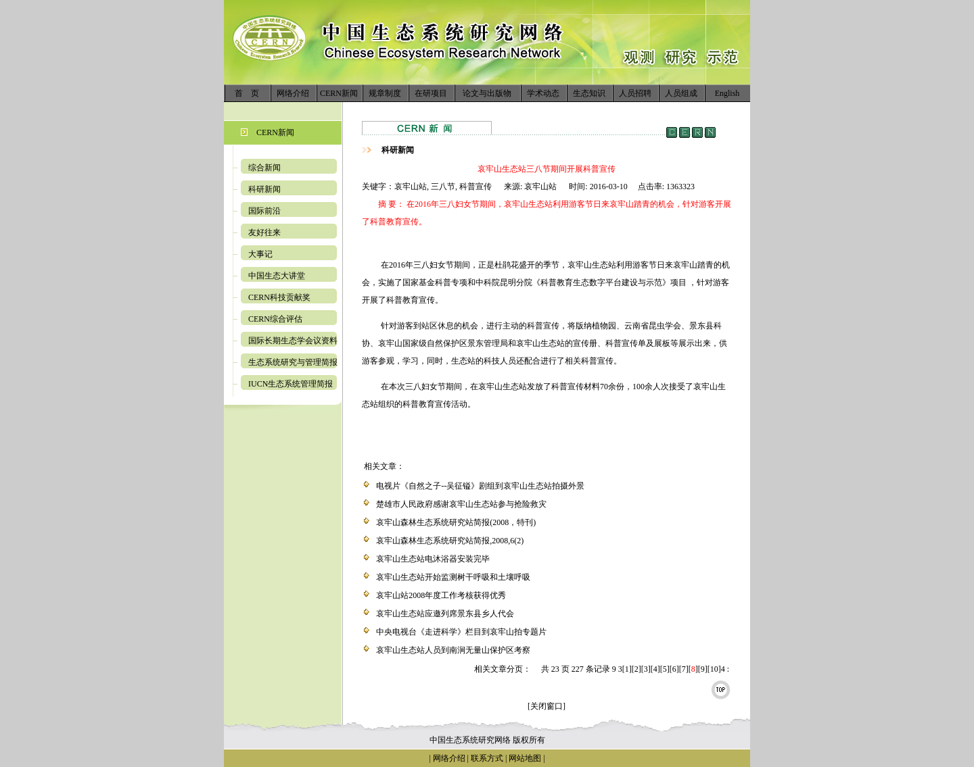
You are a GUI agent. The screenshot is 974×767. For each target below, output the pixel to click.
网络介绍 (293, 93)
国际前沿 (264, 211)
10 (714, 669)
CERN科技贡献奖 (279, 297)
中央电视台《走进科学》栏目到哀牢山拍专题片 (461, 632)
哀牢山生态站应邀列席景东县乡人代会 (445, 613)
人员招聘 (635, 93)
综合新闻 (264, 167)
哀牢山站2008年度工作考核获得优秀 (441, 595)
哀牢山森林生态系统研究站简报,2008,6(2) (450, 540)
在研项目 (431, 93)
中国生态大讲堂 (276, 275)
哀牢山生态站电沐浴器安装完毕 (433, 559)
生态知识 (589, 93)
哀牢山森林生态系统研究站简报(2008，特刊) (456, 522)
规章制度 (385, 93)
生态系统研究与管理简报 (293, 362)
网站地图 (525, 758)
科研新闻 (264, 189)
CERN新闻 (339, 93)
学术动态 (543, 93)
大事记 (260, 254)
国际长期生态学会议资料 (293, 340)
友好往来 (264, 232)
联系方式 (486, 758)
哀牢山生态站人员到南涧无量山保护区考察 (453, 650)
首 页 (247, 93)
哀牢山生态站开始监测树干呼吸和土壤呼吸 (453, 577)
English (727, 93)
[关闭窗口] (546, 706)
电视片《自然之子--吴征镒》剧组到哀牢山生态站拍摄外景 (480, 486)
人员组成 (681, 93)
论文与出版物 (487, 93)
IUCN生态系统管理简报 (290, 384)
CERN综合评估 (275, 319)
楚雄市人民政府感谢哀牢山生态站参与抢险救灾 (461, 504)
